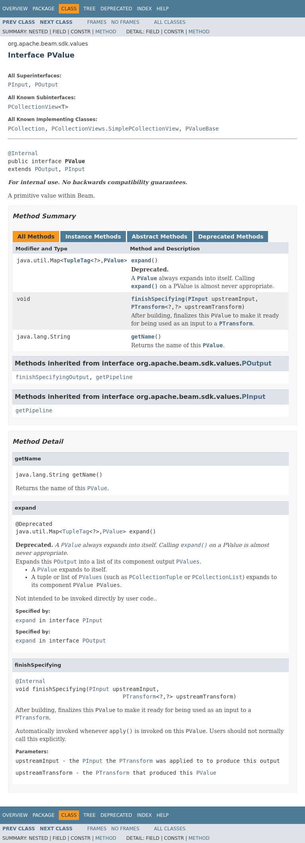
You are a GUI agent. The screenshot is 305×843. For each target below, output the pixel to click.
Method (105, 32)
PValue (114, 260)
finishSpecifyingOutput (52, 377)
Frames (97, 22)
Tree (89, 9)
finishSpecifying (158, 299)
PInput (18, 84)
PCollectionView (33, 107)
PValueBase (202, 128)
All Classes (169, 22)
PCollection (26, 128)
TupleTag (77, 260)
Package (43, 9)
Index (144, 9)
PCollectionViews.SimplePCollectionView (115, 128)
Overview (15, 9)
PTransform (147, 307)
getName (142, 336)
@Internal (23, 153)
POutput (46, 84)
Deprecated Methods (230, 236)
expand (141, 260)
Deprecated (116, 9)
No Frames (125, 22)
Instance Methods (93, 236)
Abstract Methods (159, 236)
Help (162, 9)
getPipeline (114, 377)
